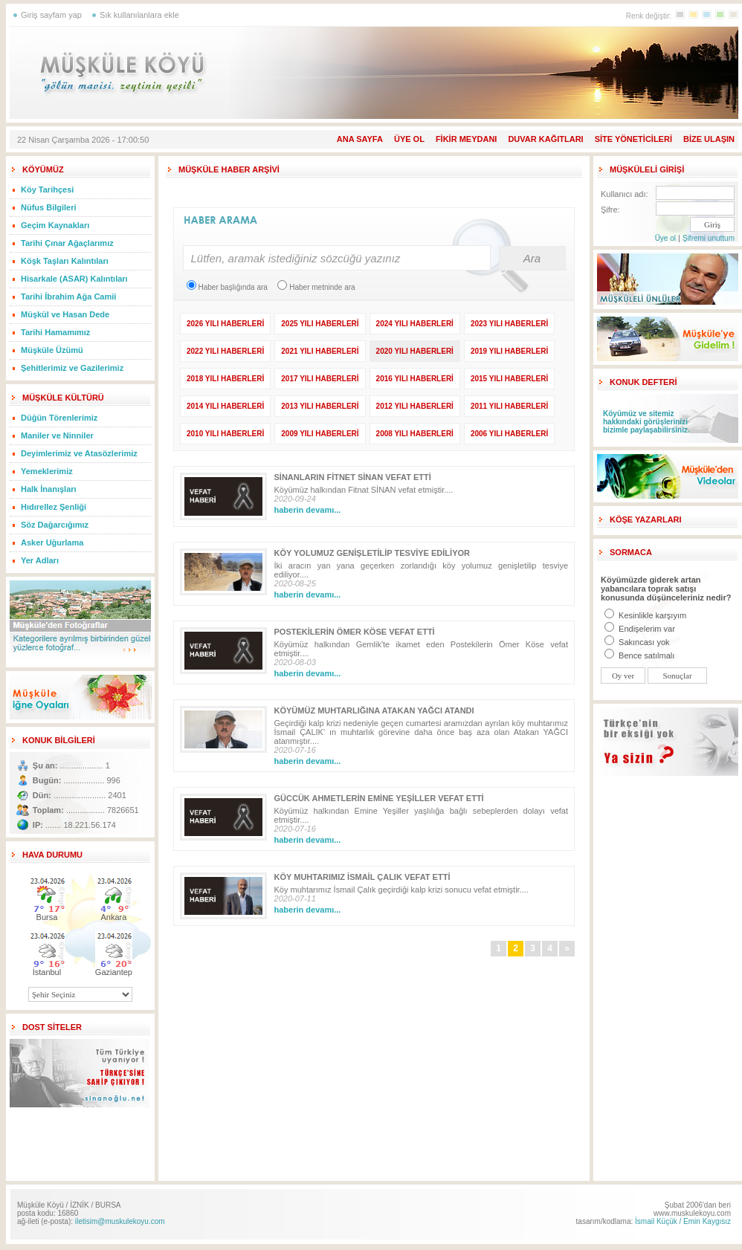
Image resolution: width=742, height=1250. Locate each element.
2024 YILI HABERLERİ (415, 324)
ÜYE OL (409, 139)
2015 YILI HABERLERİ (509, 379)
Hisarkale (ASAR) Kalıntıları (74, 278)
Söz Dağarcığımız (54, 524)
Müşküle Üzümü (52, 350)
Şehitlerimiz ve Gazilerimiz (72, 367)
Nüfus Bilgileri (49, 207)
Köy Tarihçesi (47, 189)
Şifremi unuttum (709, 238)
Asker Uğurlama (52, 542)
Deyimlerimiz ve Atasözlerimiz (79, 453)
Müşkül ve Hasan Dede (65, 314)
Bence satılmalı (639, 655)
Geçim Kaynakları (55, 225)
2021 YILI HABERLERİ (319, 351)
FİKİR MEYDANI (466, 139)
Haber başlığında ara (227, 287)
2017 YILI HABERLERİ (319, 379)
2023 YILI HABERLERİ (509, 324)
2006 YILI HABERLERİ (509, 434)
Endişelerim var (639, 628)
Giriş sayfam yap (51, 14)
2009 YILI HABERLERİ (319, 434)
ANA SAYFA (360, 139)
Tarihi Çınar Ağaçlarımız (67, 243)
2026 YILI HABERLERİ (225, 324)
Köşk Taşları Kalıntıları (65, 260)
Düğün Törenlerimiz (59, 417)
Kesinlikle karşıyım (645, 615)
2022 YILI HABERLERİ (225, 351)
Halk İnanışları (49, 489)
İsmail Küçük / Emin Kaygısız (683, 1221)
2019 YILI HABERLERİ (509, 351)
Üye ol (665, 238)
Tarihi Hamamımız (55, 332)
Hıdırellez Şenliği (53, 506)
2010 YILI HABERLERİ (225, 434)
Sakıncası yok (637, 642)
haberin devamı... (307, 509)
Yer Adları (40, 560)
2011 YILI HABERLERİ (509, 406)
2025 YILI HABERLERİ (319, 324)
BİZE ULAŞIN (709, 139)
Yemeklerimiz (47, 471)
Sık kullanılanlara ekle (139, 14)
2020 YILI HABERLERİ (415, 351)
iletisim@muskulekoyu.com (120, 1221)
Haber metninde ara (316, 287)
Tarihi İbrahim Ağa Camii (68, 296)
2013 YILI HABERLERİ (319, 406)
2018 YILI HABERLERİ (225, 379)
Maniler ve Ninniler (57, 435)
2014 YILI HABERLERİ (225, 406)
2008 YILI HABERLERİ (415, 434)
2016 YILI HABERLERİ (415, 379)
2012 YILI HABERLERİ (415, 406)
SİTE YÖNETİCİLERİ (633, 139)
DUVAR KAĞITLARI (545, 139)
